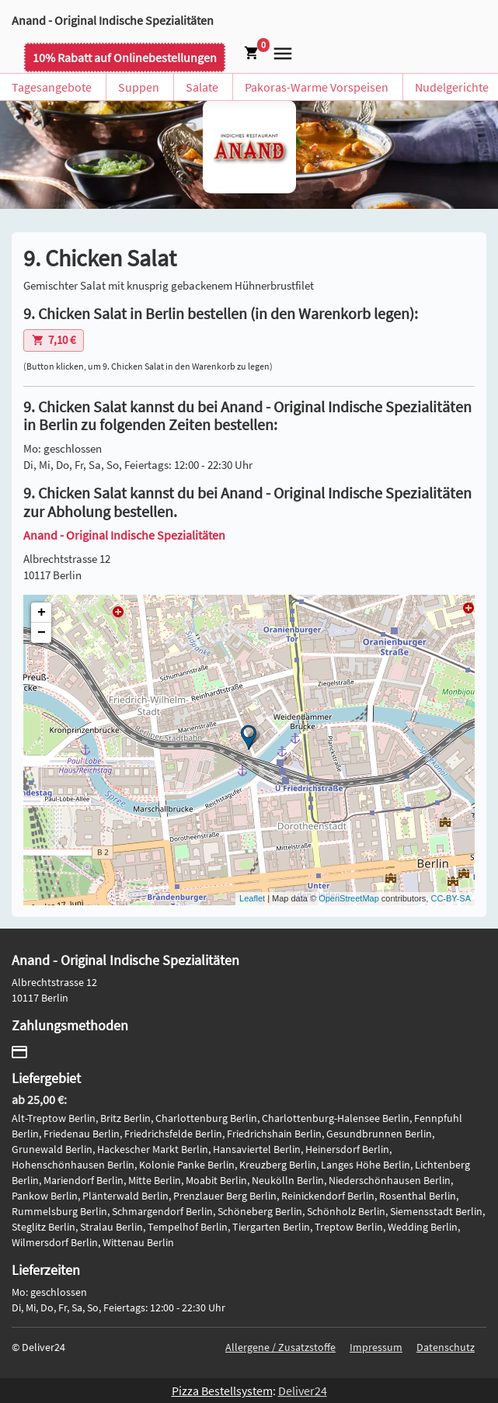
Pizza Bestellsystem (222, 1390)
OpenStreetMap (349, 898)
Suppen (138, 87)
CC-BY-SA (450, 898)
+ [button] (41, 612)
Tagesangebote (52, 87)
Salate (202, 87)
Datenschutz (445, 1347)
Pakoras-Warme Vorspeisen (316, 87)
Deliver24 (302, 1390)
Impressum (376, 1347)
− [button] (41, 632)
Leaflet (252, 898)
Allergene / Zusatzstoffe (280, 1347)
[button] (279, 52)
